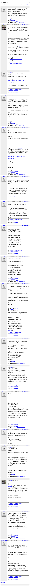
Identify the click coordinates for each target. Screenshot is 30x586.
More (27, 24)
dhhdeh (4, 225)
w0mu (4, 256)
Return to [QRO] (3, 582)
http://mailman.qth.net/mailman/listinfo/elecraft (16, 59)
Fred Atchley (4, 95)
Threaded (9, 4)
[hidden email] (13, 20)
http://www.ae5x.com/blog (11, 82)
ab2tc (4, 176)
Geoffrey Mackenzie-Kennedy (5, 540)
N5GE (4, 24)
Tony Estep (3, 201)
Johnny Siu (4, 283)
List (5, 4)
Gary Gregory (4, 127)
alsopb (4, 445)
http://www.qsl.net (15, 21)
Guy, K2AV (3, 338)
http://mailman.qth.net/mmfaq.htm (13, 19)
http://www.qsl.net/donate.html (21, 22)
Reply (22, 24)
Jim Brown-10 (4, 365)
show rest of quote (10, 60)
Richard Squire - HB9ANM (4, 429)
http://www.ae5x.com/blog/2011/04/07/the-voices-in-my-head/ (16, 80)
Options (27, 4)
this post (11, 72)
